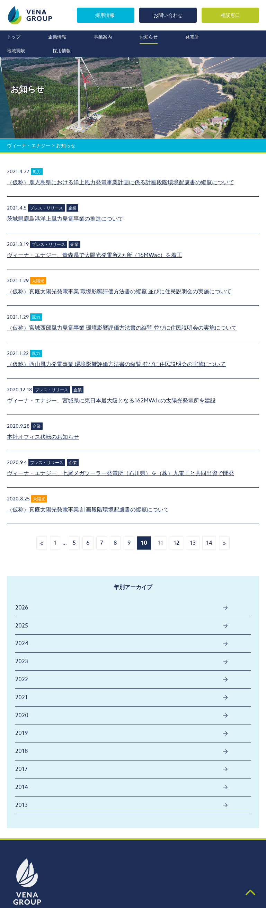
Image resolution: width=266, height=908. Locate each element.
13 (193, 543)
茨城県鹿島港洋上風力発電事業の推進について (65, 219)
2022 (21, 679)
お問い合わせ (168, 15)
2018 (21, 751)
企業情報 (57, 37)
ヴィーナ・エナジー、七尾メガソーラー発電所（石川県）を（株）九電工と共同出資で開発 (120, 473)
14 (209, 543)
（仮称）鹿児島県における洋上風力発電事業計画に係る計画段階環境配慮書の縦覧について (120, 182)
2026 (21, 608)
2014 (21, 787)
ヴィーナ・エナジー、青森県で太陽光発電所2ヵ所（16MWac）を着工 (94, 255)
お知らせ (149, 37)
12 (176, 543)
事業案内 (103, 37)
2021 (21, 697)
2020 (21, 715)
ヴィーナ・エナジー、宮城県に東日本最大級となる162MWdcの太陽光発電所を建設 (111, 401)
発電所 (192, 37)
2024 (21, 643)
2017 (21, 769)
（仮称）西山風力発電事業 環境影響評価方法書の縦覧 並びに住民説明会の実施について (116, 364)
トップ (13, 37)
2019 (21, 733)
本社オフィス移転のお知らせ (43, 437)
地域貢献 (16, 50)
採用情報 (105, 15)
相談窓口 (230, 15)
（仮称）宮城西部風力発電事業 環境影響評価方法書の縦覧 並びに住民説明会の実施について (122, 328)
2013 (21, 805)
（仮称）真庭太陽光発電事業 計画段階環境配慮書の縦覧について (88, 510)
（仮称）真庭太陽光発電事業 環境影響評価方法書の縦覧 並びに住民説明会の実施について (119, 291)
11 (160, 543)
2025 (21, 626)
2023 (21, 661)
